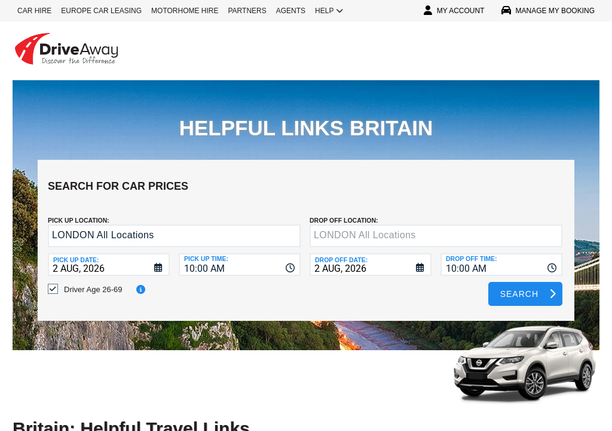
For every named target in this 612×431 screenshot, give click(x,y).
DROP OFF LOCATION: (344, 211)
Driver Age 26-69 (93, 280)
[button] (288, 227)
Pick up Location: (78, 211)
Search (519, 285)
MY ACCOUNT (454, 11)
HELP (329, 11)
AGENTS (290, 11)
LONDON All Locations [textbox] (103, 226)
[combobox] (239, 255)
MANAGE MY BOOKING (548, 11)
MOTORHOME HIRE (184, 11)
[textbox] (436, 227)
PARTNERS (247, 11)
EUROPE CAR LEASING (101, 11)
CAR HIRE (34, 11)
